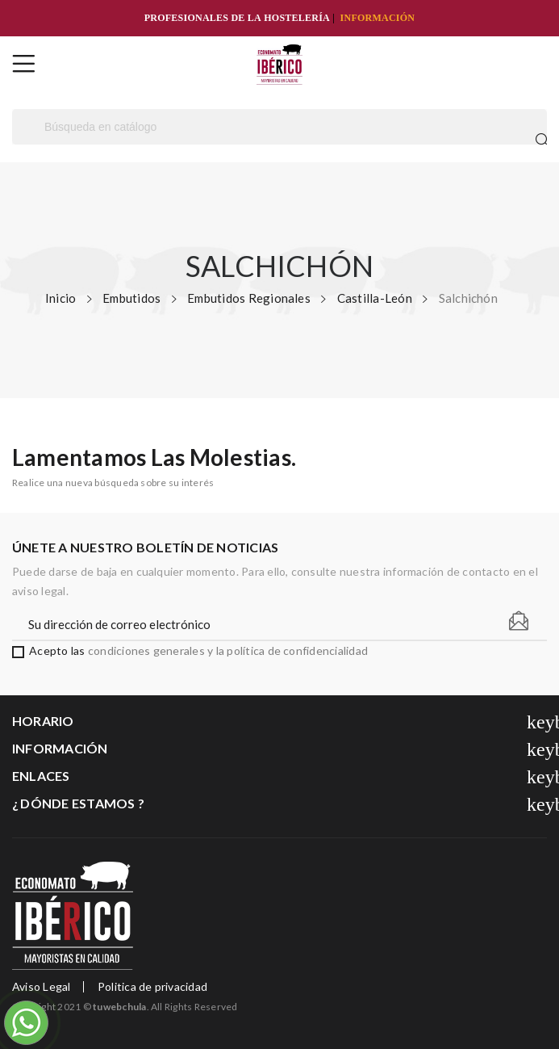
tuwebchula (119, 1007)
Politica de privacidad (152, 986)
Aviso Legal (41, 986)
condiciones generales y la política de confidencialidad (228, 650)
